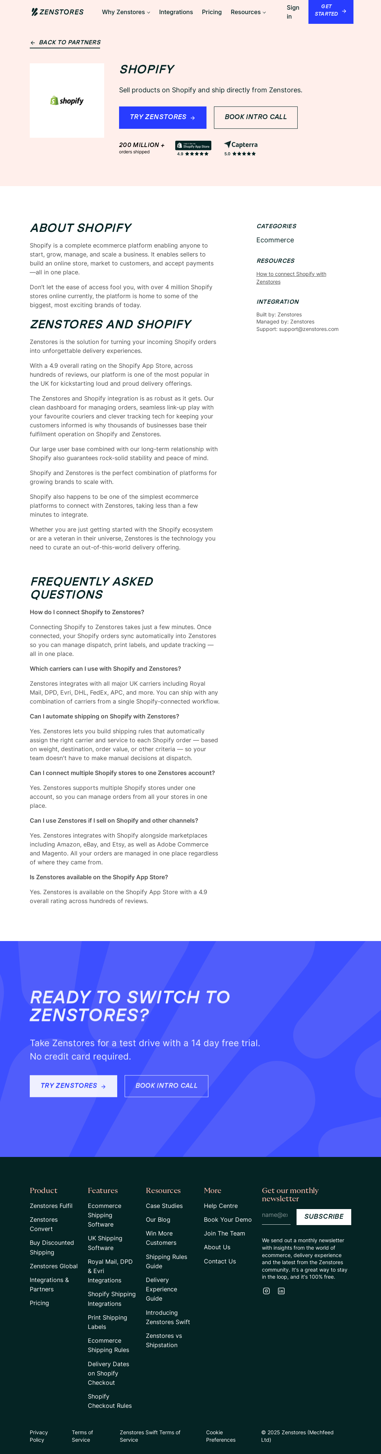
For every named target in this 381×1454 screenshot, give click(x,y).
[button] (126, 11)
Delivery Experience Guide (161, 1289)
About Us (217, 1247)
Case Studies (164, 1205)
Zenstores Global (54, 1266)
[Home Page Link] (58, 12)
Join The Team (224, 1233)
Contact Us (220, 1261)
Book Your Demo (228, 1219)
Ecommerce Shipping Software (104, 1215)
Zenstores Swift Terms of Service (150, 1436)
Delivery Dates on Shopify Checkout (108, 1373)
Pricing (39, 1303)
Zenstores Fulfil (51, 1205)
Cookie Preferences (221, 1436)
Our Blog (158, 1219)
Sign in (293, 12)
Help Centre (221, 1205)
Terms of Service (82, 1436)
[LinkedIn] (281, 1290)
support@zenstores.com (309, 329)
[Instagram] (266, 1290)
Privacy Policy (39, 1436)
